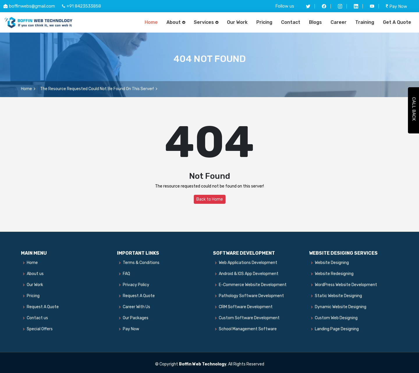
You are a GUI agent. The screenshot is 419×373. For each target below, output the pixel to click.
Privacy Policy (136, 285)
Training (364, 22)
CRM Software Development (246, 307)
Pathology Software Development (251, 296)
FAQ (126, 274)
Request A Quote (43, 307)
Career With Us (136, 307)
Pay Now (396, 6)
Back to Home (209, 199)
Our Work (237, 22)
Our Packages (135, 318)
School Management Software (248, 329)
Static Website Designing (338, 296)
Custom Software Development (249, 318)
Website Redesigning (334, 274)
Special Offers (40, 329)
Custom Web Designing (336, 318)
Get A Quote (397, 22)
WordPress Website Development (346, 285)
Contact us (37, 318)
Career (339, 22)
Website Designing (332, 263)
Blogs (315, 22)
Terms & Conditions (141, 263)
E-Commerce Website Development (253, 285)
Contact (290, 22)
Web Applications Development (248, 263)
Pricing (264, 22)
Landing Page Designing (337, 329)
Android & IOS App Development (248, 274)
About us (35, 274)
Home (151, 22)
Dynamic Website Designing (340, 307)
